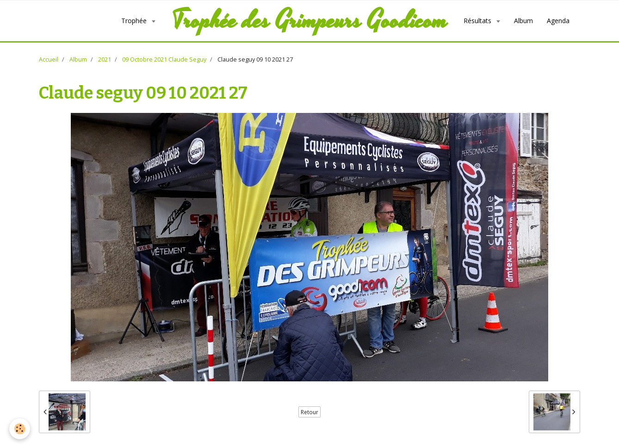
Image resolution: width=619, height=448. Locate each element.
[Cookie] (19, 428)
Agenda (558, 20)
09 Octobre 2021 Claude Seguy (164, 59)
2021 (104, 59)
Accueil (48, 59)
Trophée (135, 20)
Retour (309, 412)
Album (523, 20)
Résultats (478, 20)
